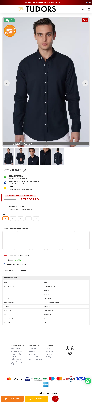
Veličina (5, 214)
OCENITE (22, 270)
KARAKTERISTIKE (9, 270)
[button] (7, 83)
